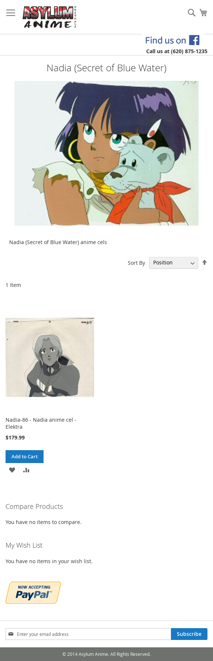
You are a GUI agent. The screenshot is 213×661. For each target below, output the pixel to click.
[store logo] (49, 17)
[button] (12, 469)
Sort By (136, 262)
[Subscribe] (189, 634)
